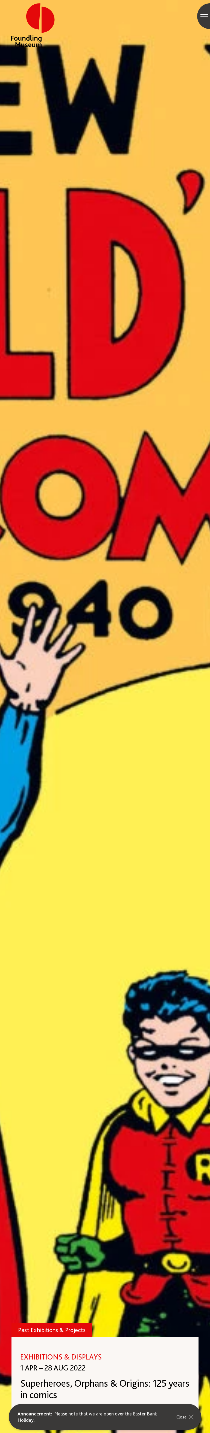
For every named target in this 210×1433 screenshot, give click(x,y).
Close (186, 1417)
